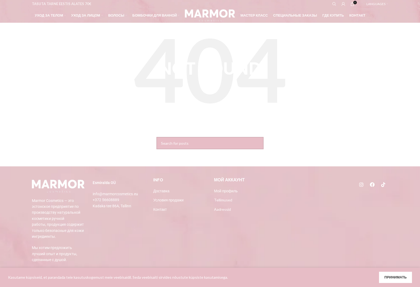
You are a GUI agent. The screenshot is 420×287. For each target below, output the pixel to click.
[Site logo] (210, 15)
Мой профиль (226, 191)
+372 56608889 (106, 200)
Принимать (395, 277)
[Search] (210, 143)
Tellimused (223, 200)
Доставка (161, 191)
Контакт (160, 209)
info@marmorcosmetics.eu (115, 194)
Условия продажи (168, 200)
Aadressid (222, 209)
